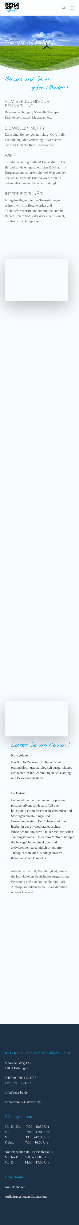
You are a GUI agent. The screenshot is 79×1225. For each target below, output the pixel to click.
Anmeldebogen (15, 1187)
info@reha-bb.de (16, 1092)
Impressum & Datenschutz (23, 1102)
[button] (72, 8)
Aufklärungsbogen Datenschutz (26, 1196)
